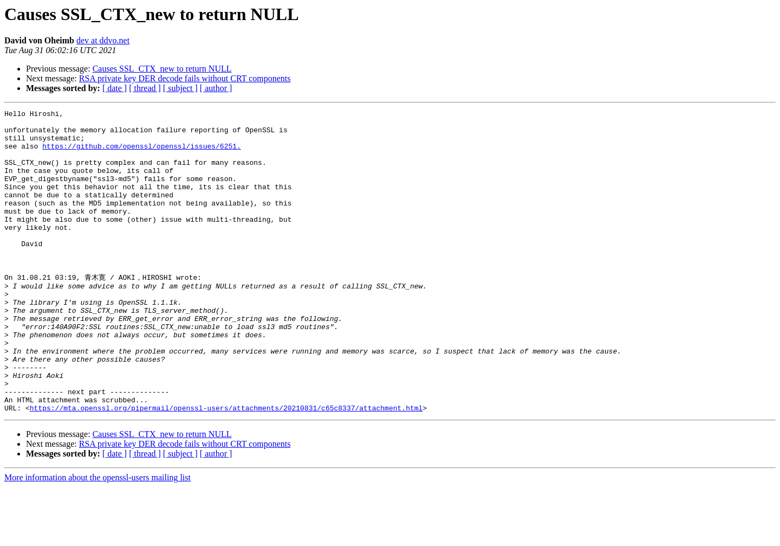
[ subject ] (180, 88)
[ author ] (216, 88)
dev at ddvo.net (102, 40)
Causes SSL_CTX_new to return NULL (162, 68)
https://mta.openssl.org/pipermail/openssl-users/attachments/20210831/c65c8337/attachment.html (226, 467)
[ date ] (114, 88)
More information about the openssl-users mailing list (97, 536)
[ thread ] (145, 88)
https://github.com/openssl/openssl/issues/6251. (141, 154)
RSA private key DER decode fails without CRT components (185, 78)
